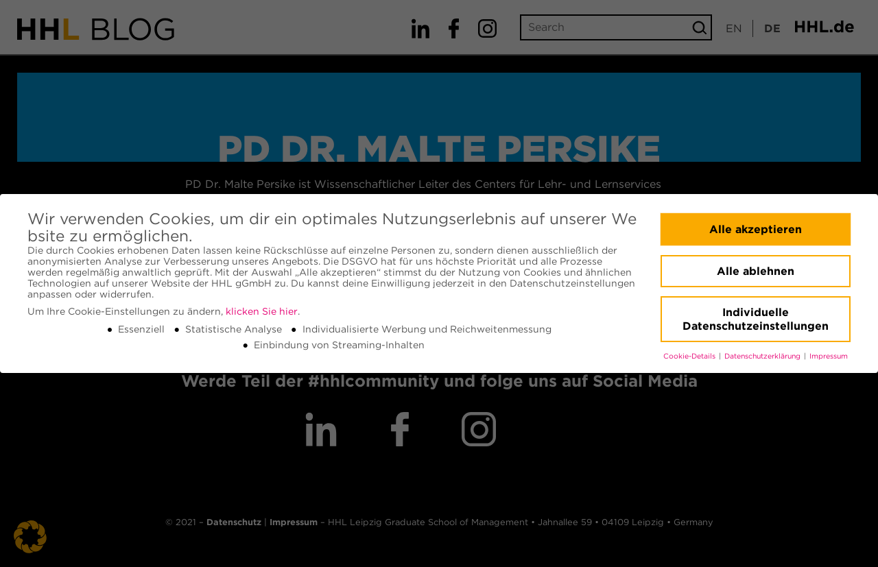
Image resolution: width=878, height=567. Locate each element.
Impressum (828, 356)
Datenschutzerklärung (763, 356)
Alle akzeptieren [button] (755, 229)
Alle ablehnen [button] (755, 271)
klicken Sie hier (262, 311)
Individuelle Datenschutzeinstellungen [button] (756, 319)
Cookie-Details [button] (690, 356)
